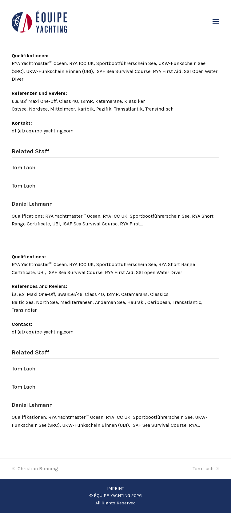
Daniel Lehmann (32, 204)
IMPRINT (115, 488)
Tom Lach (23, 167)
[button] (216, 21)
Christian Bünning (35, 468)
